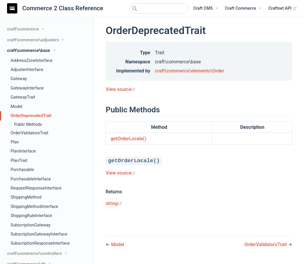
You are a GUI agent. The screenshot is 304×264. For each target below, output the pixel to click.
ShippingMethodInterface (34, 206)
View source (121, 89)
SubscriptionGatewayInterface (39, 234)
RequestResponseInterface (36, 188)
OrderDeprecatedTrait (31, 115)
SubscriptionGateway (30, 225)
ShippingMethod (26, 197)
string (114, 203)
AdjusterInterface (27, 69)
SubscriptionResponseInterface (40, 243)
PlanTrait (19, 160)
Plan (15, 142)
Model (16, 106)
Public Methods (28, 124)
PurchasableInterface (31, 179)
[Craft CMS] (205, 8)
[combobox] (159, 8)
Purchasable (22, 169)
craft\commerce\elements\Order (189, 71)
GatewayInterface (27, 88)
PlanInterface (23, 151)
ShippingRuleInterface (31, 215)
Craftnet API (282, 8)
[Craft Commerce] (243, 8)
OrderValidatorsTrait (29, 133)
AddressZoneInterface (32, 60)
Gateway (19, 78)
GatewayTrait (23, 97)
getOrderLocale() (128, 138)
